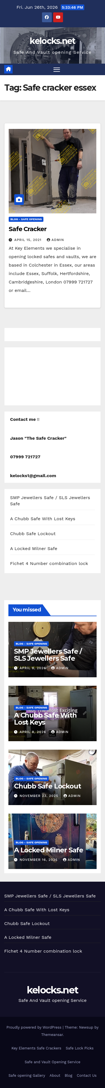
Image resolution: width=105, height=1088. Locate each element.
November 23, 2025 (40, 796)
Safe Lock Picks (80, 1048)
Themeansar (52, 1035)
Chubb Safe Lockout (33, 533)
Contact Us (87, 1075)
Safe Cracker (27, 229)
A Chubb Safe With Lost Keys (42, 518)
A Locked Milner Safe (33, 548)
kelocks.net (52, 41)
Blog (68, 1075)
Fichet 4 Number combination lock (49, 563)
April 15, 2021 (28, 240)
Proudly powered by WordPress (34, 1027)
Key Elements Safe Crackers (36, 1048)
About (55, 1075)
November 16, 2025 (39, 860)
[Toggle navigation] (57, 69)
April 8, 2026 (33, 668)
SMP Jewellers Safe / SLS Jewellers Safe (48, 654)
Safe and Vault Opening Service (52, 1062)
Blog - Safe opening (26, 219)
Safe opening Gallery (26, 1075)
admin (55, 240)
